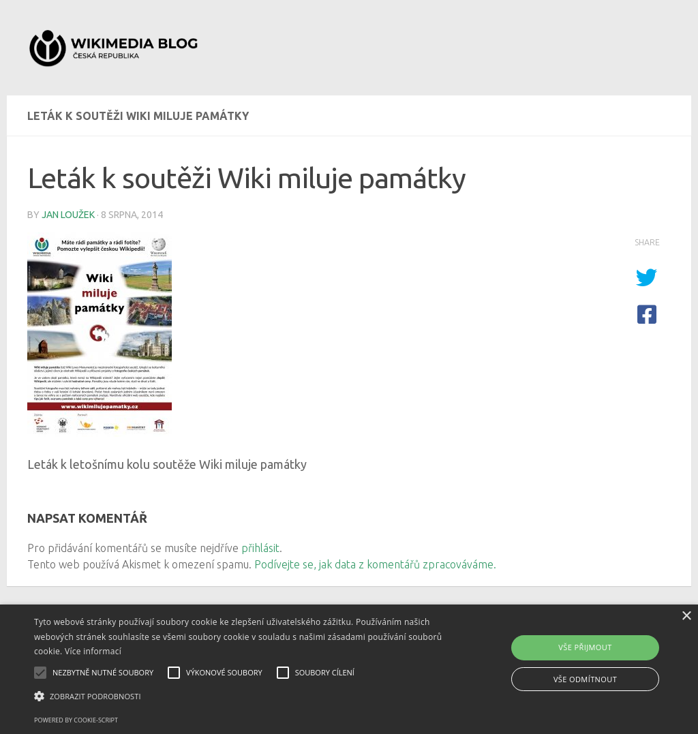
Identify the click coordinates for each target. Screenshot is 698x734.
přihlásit (260, 548)
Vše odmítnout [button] (585, 679)
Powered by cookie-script (76, 720)
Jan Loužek (68, 214)
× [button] (686, 616)
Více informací (93, 651)
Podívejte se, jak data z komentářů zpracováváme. (375, 564)
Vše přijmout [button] (584, 647)
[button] (239, 696)
